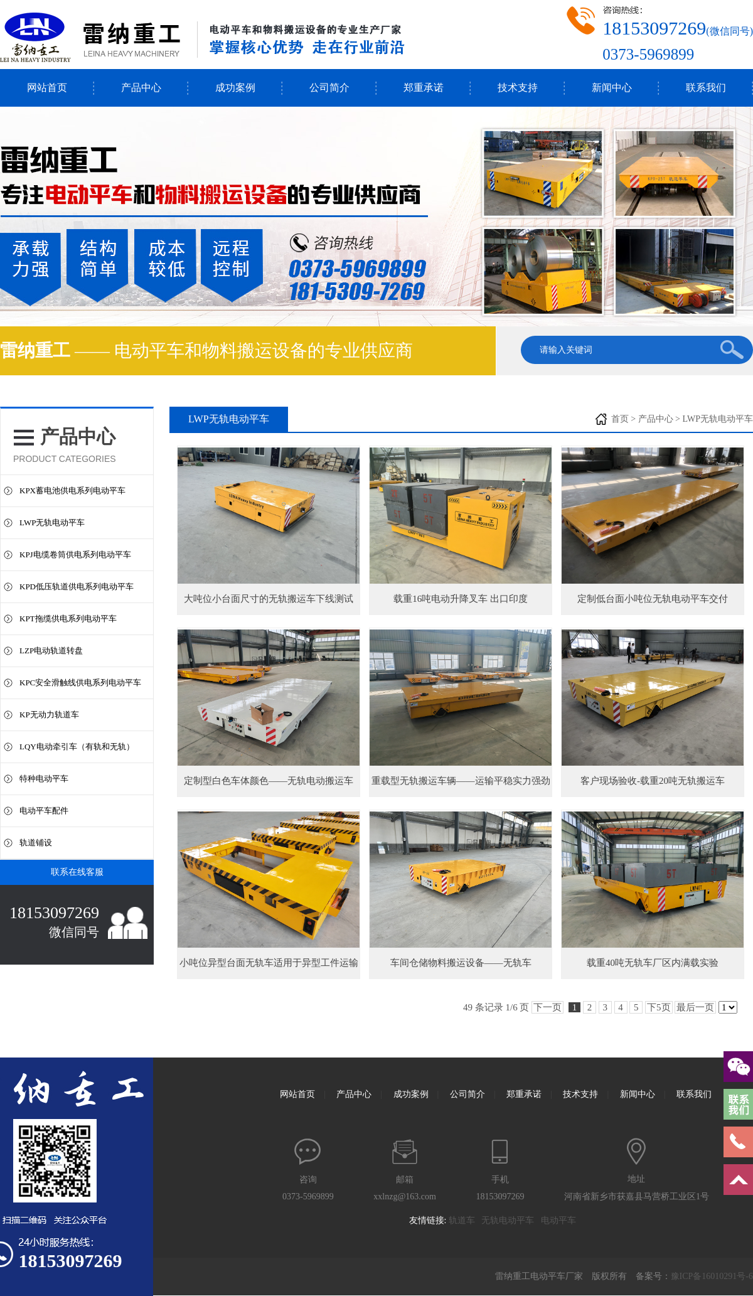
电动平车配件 (43, 810)
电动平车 (562, 1220)
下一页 (547, 1007)
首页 (620, 419)
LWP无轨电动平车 (52, 522)
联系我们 (706, 87)
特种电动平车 (43, 778)
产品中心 (141, 87)
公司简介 (329, 87)
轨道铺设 (35, 842)
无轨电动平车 (511, 1220)
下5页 (659, 1007)
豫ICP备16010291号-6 (712, 1276)
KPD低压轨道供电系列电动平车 (76, 586)
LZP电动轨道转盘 (51, 650)
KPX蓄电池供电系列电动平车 (72, 490)
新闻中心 (612, 87)
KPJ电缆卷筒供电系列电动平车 (75, 554)
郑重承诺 (423, 87)
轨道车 (465, 1220)
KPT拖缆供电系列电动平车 (68, 618)
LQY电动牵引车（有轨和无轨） (76, 746)
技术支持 (518, 87)
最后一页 (695, 1007)
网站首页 (47, 87)
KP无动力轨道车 (49, 714)
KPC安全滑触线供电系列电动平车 (80, 682)
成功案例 (235, 87)
